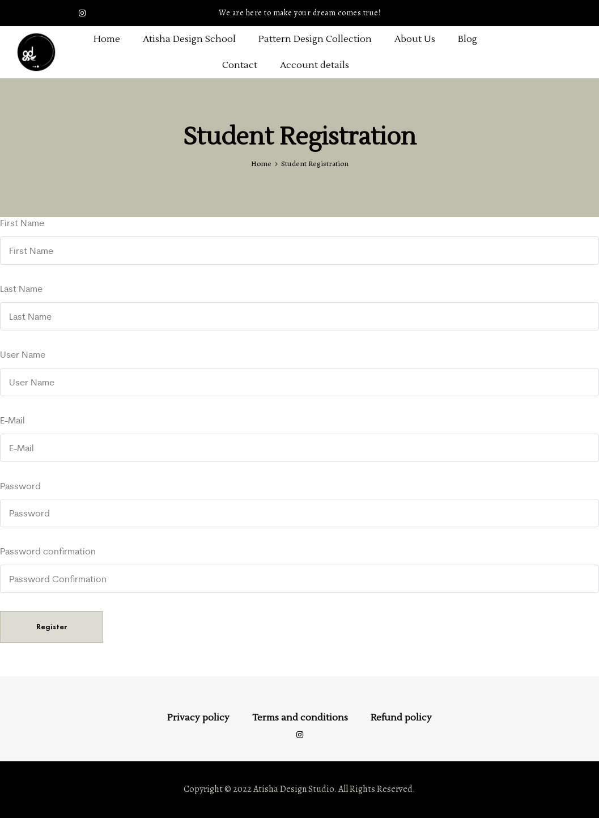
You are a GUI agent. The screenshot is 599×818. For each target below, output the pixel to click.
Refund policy (401, 717)
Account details (314, 65)
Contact (239, 65)
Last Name (21, 288)
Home (107, 39)
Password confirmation (48, 551)
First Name (22, 222)
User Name (22, 354)
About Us (414, 39)
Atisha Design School (189, 39)
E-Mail (12, 420)
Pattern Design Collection (315, 39)
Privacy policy (198, 717)
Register (51, 626)
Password (20, 485)
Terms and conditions (300, 717)
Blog (467, 39)
